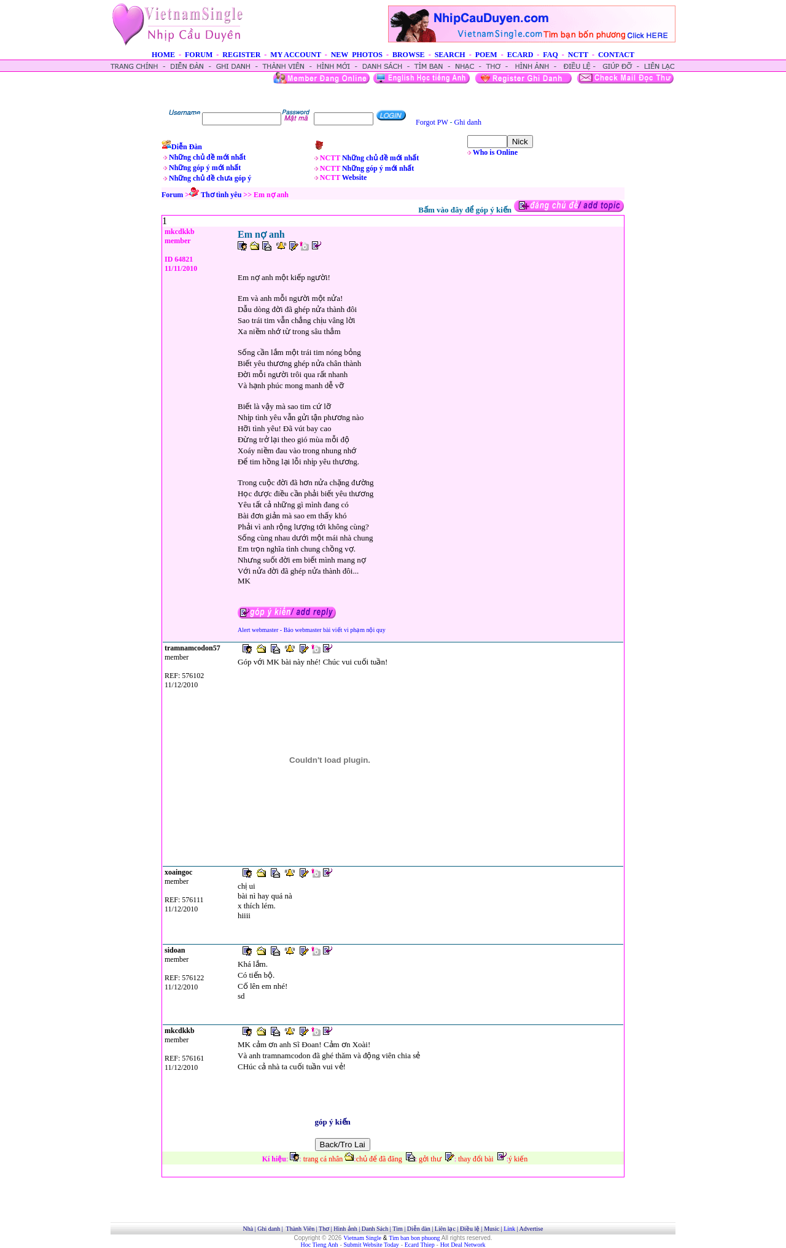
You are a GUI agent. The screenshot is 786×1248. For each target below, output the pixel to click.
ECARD (520, 54)
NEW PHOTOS (357, 54)
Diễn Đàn (186, 146)
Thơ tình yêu (221, 194)
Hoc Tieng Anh (319, 1244)
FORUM (198, 54)
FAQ (550, 54)
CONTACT (616, 54)
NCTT (578, 54)
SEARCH (450, 54)
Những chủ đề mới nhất (207, 157)
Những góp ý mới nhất (205, 167)
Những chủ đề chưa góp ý (210, 178)
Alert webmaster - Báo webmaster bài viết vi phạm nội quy (312, 629)
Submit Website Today (371, 1244)
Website (354, 177)
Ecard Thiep (420, 1244)
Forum (172, 194)
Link (509, 1228)
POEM (486, 54)
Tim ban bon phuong (414, 1237)
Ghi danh (467, 122)
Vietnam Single (362, 1237)
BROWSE (408, 54)
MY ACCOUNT (295, 54)
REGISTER (241, 54)
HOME (163, 54)
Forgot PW (432, 122)
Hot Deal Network (463, 1244)
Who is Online (495, 152)
